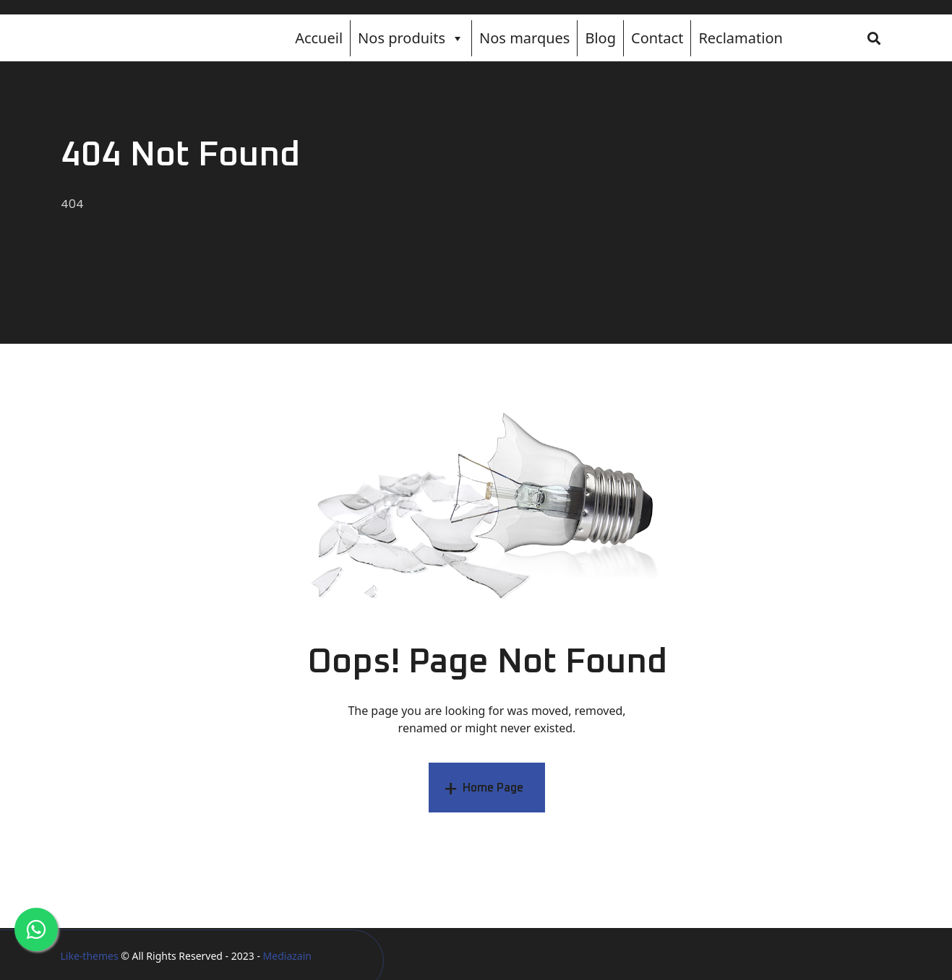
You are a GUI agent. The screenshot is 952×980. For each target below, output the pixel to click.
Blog (600, 38)
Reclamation (740, 38)
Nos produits (411, 38)
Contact (657, 38)
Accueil (319, 38)
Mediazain (287, 956)
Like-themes (90, 956)
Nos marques (524, 38)
